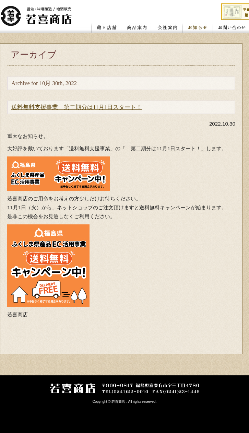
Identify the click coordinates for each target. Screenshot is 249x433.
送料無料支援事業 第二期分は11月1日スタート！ (76, 107)
